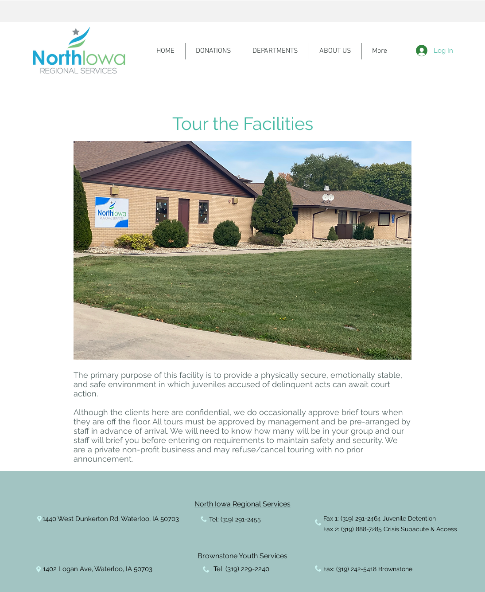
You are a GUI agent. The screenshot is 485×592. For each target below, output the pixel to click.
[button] (242, 250)
